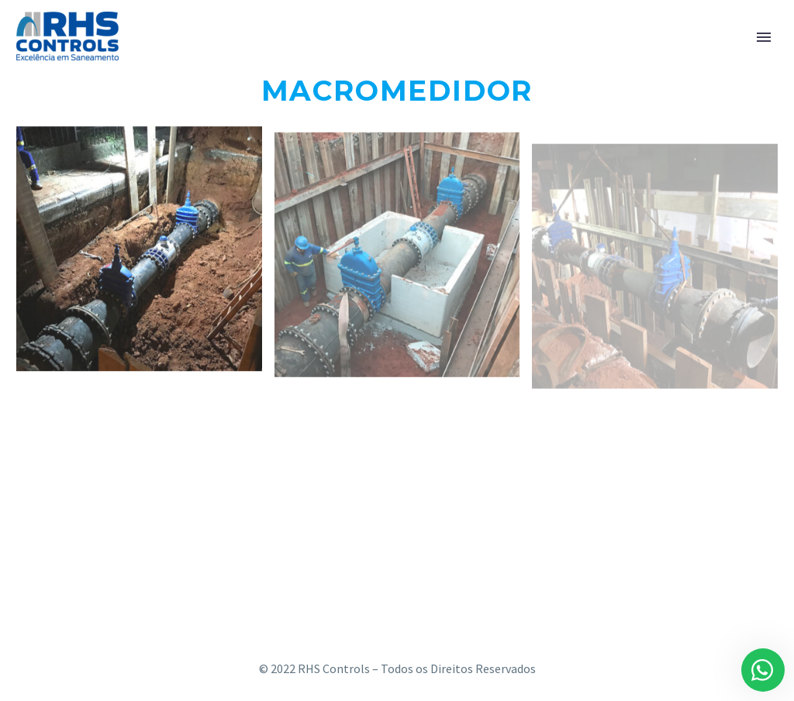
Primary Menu (764, 37)
